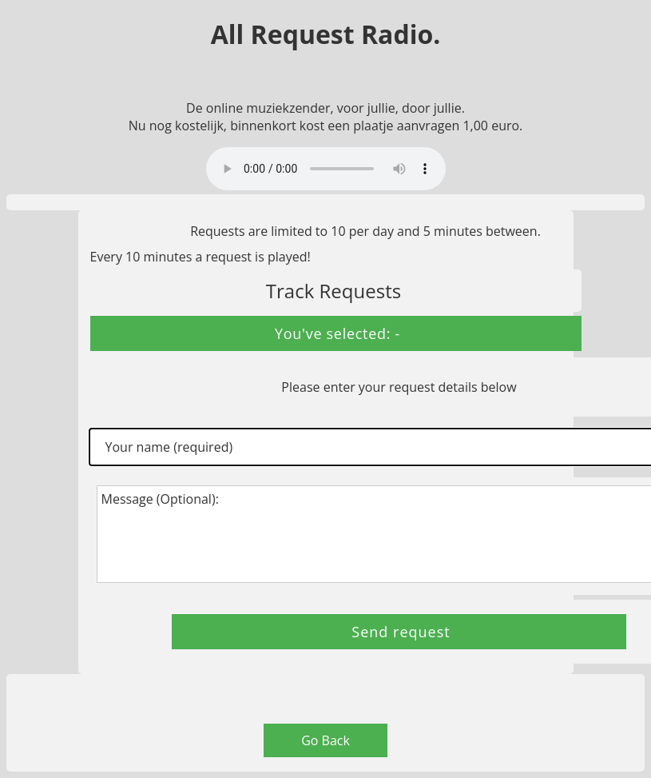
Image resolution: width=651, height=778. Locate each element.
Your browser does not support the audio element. (326, 168)
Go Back (325, 740)
